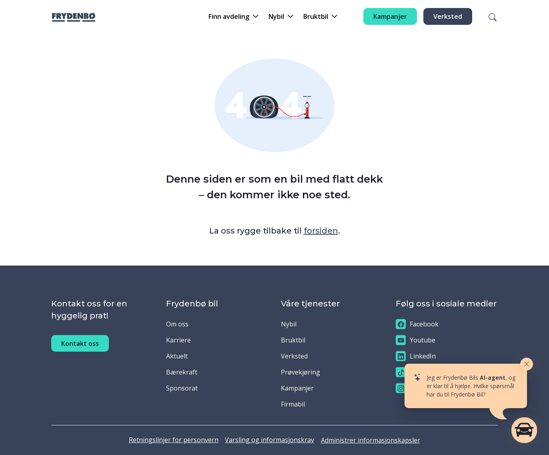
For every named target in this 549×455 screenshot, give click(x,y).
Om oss (177, 324)
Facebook (417, 324)
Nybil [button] (276, 16)
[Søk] (488, 16)
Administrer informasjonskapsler (370, 440)
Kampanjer (390, 16)
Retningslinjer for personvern (173, 439)
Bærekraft (181, 372)
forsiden (321, 231)
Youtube (415, 340)
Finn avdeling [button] (228, 16)
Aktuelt (177, 356)
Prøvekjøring (300, 372)
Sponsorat (182, 388)
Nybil (289, 324)
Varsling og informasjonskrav (269, 439)
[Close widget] (526, 364)
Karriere (178, 340)
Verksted (447, 16)
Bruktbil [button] (315, 16)
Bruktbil (293, 340)
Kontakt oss (80, 350)
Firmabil (293, 404)
